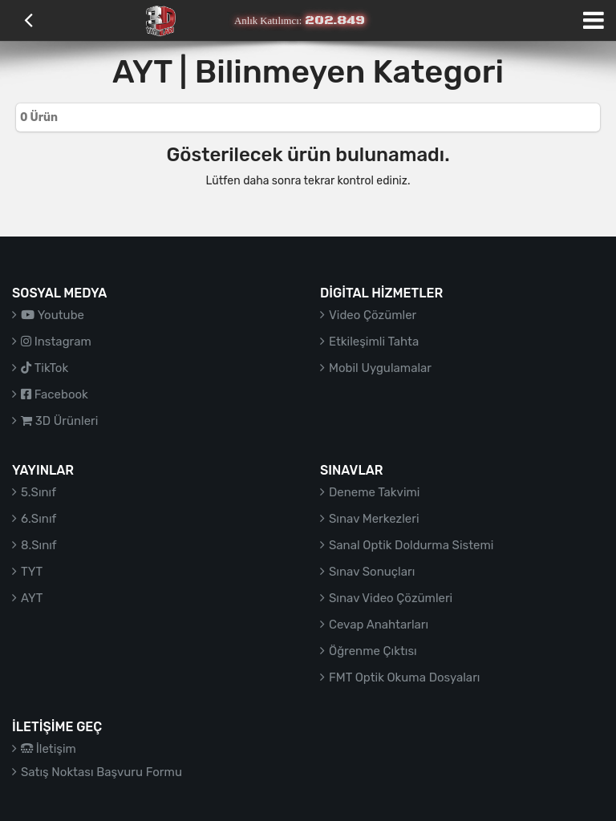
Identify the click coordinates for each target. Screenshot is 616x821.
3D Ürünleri (59, 421)
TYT (32, 571)
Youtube (52, 315)
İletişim (48, 749)
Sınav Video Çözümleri (390, 598)
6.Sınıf (38, 519)
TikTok (44, 368)
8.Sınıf (39, 545)
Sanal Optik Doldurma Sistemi (411, 545)
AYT (32, 598)
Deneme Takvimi (374, 492)
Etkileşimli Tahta (374, 341)
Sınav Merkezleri (374, 519)
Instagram (56, 341)
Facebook (54, 394)
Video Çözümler (372, 315)
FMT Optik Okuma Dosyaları (404, 677)
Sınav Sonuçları (372, 571)
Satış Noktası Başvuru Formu (101, 772)
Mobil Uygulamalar (380, 368)
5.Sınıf (38, 492)
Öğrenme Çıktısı (373, 651)
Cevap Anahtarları (378, 624)
